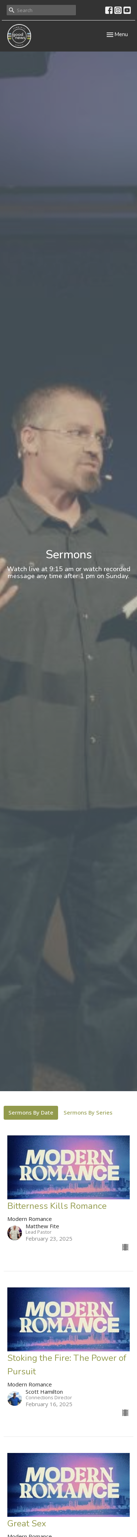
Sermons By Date (30, 1112)
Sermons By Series (88, 1112)
